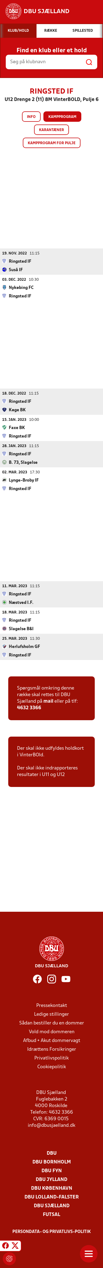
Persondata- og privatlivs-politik (51, 1232)
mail (48, 701)
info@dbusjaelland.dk (51, 1125)
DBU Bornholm (51, 1162)
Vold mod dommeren (51, 1031)
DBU (52, 1153)
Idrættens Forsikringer (51, 1049)
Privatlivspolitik (51, 1058)
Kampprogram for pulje (52, 143)
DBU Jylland (51, 1179)
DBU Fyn (51, 1170)
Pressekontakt (51, 1005)
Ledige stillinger (51, 1014)
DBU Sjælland (51, 1205)
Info (31, 117)
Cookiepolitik (51, 1066)
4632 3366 (29, 707)
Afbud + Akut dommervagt (51, 1040)
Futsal (51, 1214)
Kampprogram (62, 117)
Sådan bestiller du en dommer (51, 1023)
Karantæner (51, 130)
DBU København (51, 1188)
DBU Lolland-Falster (51, 1197)
